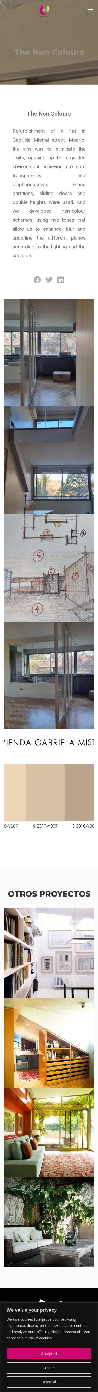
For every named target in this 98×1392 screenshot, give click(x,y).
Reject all (49, 1382)
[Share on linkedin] (61, 280)
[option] (49, 42)
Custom (49, 1368)
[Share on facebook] (37, 280)
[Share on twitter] (49, 280)
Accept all (49, 1354)
